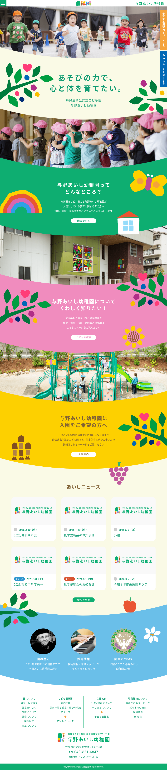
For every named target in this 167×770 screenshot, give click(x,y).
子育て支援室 (101, 717)
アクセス (65, 712)
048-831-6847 (83, 752)
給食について (29, 717)
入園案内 (102, 698)
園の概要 (65, 703)
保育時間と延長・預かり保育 (65, 708)
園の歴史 (29, 721)
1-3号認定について (101, 703)
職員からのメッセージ (138, 703)
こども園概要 (65, 698)
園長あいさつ (29, 708)
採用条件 (138, 712)
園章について (29, 726)
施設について (29, 712)
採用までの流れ (138, 708)
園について (29, 698)
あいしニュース (65, 721)
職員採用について (138, 698)
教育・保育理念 (29, 703)
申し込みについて (101, 708)
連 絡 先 (138, 717)
